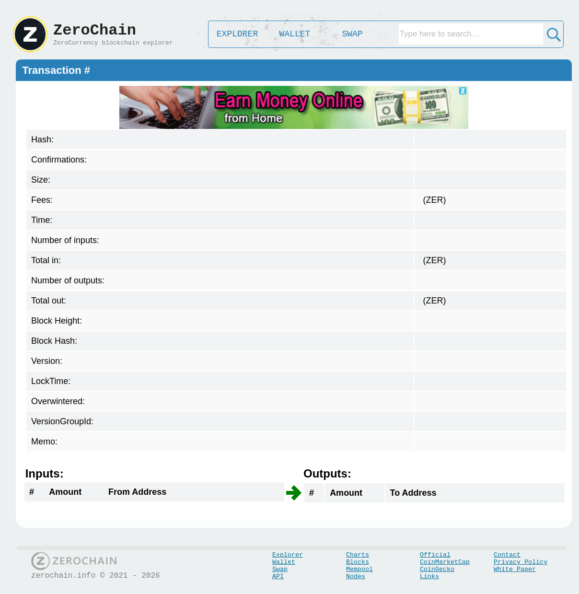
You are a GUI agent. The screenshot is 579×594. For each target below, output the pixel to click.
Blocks (357, 562)
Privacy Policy (520, 562)
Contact (507, 555)
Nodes (355, 576)
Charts (357, 555)
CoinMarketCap (445, 562)
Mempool (359, 569)
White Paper (515, 569)
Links (429, 576)
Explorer (287, 555)
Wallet (283, 562)
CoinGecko (437, 569)
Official (435, 555)
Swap (280, 569)
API (278, 576)
